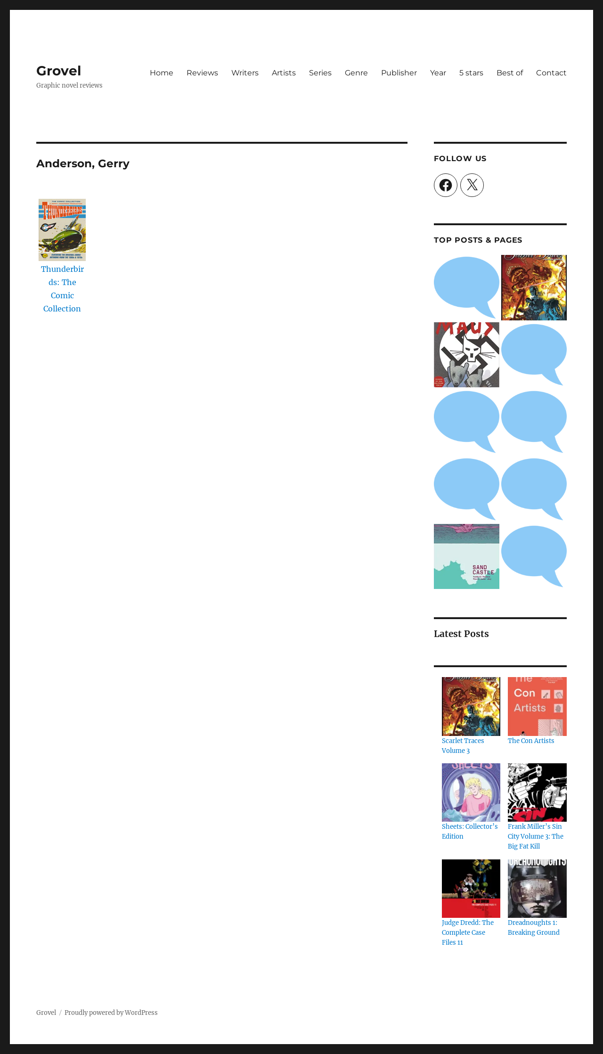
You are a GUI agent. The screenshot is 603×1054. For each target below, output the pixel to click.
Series (320, 72)
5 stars (471, 72)
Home (161, 72)
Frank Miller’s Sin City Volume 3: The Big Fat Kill (535, 836)
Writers (245, 72)
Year (438, 72)
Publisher (399, 72)
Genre (356, 72)
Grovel (58, 71)
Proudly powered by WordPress (111, 1013)
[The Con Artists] (537, 706)
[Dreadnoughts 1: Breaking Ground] (537, 888)
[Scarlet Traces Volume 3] (471, 706)
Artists (284, 72)
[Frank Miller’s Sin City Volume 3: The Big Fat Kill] (537, 792)
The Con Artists (531, 741)
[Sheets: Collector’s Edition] (471, 792)
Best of (510, 72)
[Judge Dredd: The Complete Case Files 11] (471, 888)
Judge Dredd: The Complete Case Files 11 (468, 933)
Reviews (202, 72)
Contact (551, 72)
